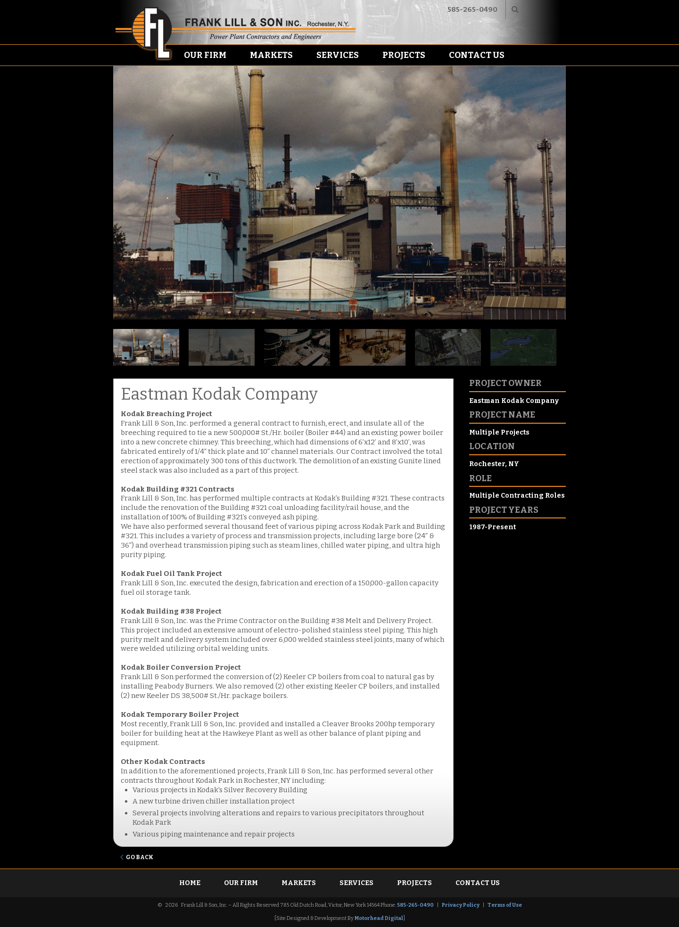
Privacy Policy (461, 905)
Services (337, 55)
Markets (271, 55)
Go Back (139, 857)
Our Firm (205, 55)
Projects (403, 55)
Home (189, 883)
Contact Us (477, 55)
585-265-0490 (472, 9)
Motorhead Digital (379, 918)
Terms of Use (505, 905)
